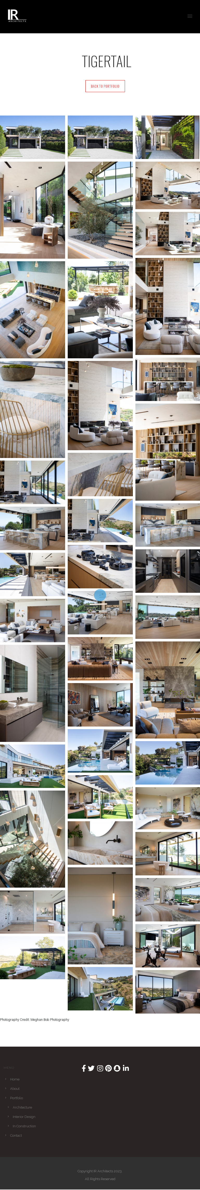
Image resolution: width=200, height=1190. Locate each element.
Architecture (22, 1107)
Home (15, 1079)
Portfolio (16, 1098)
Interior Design (24, 1117)
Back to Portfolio (105, 86)
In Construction (24, 1126)
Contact (16, 1135)
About (15, 1089)
